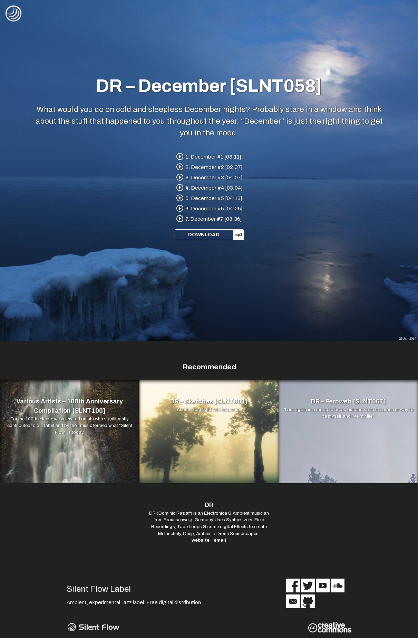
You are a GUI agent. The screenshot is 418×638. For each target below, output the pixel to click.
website (201, 540)
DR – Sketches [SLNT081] (208, 401)
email (220, 540)
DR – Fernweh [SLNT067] (348, 401)
